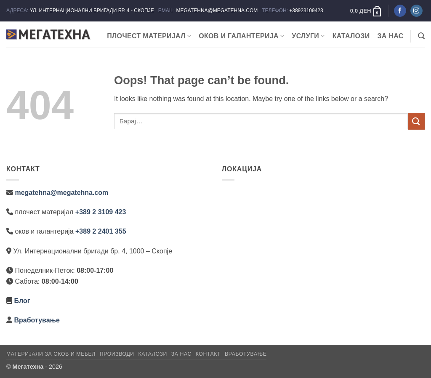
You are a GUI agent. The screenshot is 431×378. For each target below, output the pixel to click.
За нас (390, 36)
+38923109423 (306, 10)
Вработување (37, 320)
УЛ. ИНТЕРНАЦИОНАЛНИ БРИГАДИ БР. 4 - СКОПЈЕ (92, 10)
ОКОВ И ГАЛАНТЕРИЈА (241, 36)
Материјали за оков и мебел (51, 354)
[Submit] (416, 121)
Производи (117, 354)
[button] (366, 10)
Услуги (308, 36)
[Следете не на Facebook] (400, 11)
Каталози (351, 36)
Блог (22, 300)
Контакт (208, 354)
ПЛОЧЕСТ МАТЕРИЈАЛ (149, 36)
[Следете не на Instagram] (416, 11)
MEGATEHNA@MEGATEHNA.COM (217, 10)
